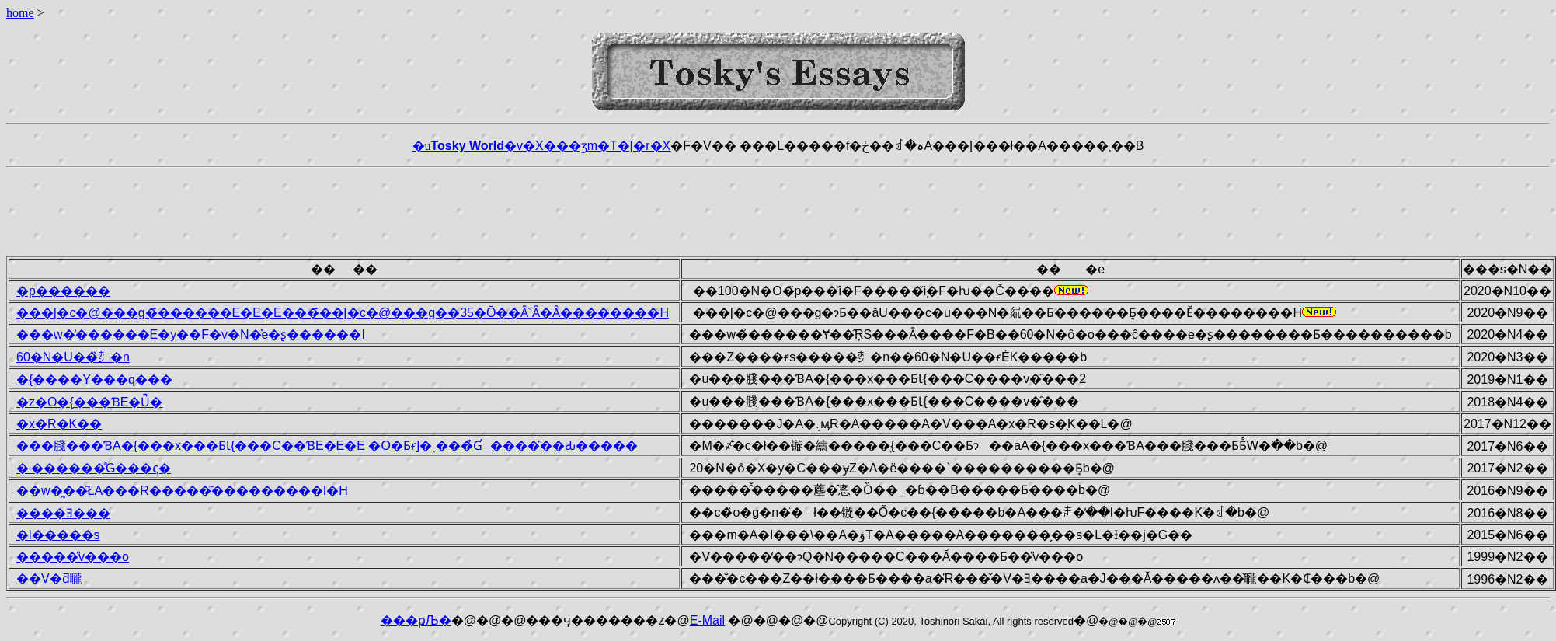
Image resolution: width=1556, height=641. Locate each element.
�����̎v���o (72, 556)
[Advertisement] (778, 209)
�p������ (63, 291)
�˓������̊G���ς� (93, 468)
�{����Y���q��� (94, 379)
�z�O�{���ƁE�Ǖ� (89, 402)
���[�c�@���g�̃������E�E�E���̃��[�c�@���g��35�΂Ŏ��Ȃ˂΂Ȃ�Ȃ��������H (342, 312)
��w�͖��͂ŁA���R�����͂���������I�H (182, 490)
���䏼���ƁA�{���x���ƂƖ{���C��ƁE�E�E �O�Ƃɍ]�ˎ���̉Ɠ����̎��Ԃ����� (327, 445)
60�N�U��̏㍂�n (73, 357)
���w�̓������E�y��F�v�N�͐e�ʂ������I (190, 334)
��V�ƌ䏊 (49, 578)
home (20, 12)
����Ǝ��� (63, 513)
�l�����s (58, 535)
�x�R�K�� (59, 423)
